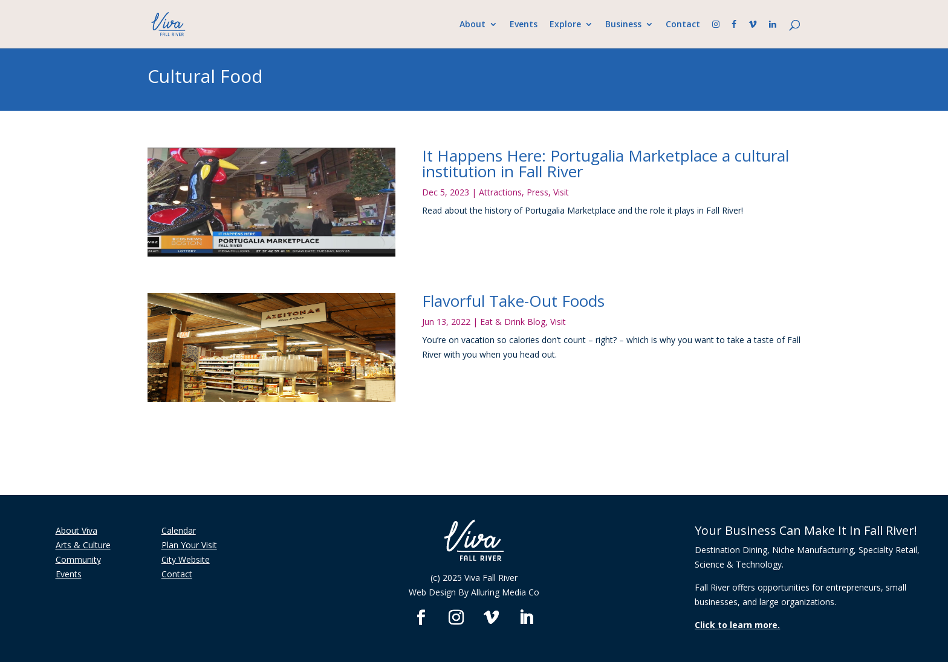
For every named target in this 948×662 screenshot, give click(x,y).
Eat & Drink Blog (512, 321)
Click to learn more (736, 625)
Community (78, 559)
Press (537, 192)
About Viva (76, 530)
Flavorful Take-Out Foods (513, 301)
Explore (565, 25)
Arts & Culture (83, 545)
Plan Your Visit (189, 545)
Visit (561, 192)
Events (523, 25)
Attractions (500, 192)
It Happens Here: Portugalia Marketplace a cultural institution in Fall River (605, 163)
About (472, 25)
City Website (185, 559)
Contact (683, 25)
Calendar (178, 530)
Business (623, 25)
